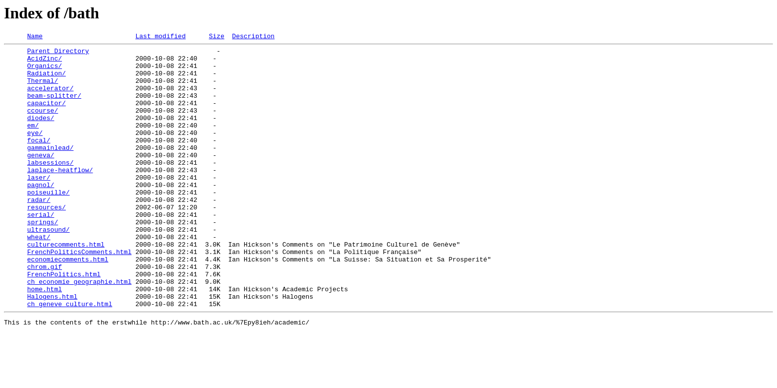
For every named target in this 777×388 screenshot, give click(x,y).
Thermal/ (42, 89)
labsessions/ (50, 187)
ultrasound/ (48, 267)
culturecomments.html (66, 285)
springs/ (42, 259)
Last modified (160, 37)
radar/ (39, 232)
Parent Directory (58, 53)
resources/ (46, 241)
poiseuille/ (48, 223)
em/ (33, 142)
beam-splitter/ (54, 107)
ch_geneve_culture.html (69, 357)
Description (253, 37)
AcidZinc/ (44, 62)
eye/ (35, 151)
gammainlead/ (50, 169)
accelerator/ (50, 98)
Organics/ (44, 71)
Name (35, 37)
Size (216, 37)
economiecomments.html (68, 303)
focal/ (39, 160)
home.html (44, 339)
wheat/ (39, 276)
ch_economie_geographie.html (79, 330)
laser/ (39, 205)
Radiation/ (46, 80)
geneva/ (41, 178)
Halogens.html (52, 348)
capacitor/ (46, 116)
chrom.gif (44, 312)
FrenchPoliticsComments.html (79, 294)
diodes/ (41, 133)
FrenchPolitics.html (64, 321)
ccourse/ (42, 125)
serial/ (41, 250)
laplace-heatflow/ (60, 196)
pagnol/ (41, 214)
